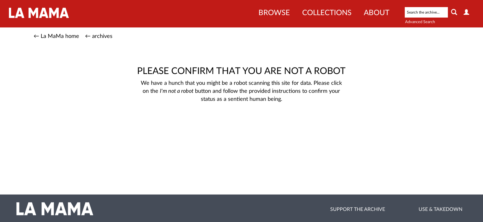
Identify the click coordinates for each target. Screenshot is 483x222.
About (376, 13)
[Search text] (426, 12)
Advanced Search (420, 22)
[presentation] (235, 123)
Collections (326, 13)
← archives (98, 36)
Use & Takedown (440, 209)
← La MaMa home (56, 36)
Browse (274, 13)
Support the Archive (357, 209)
